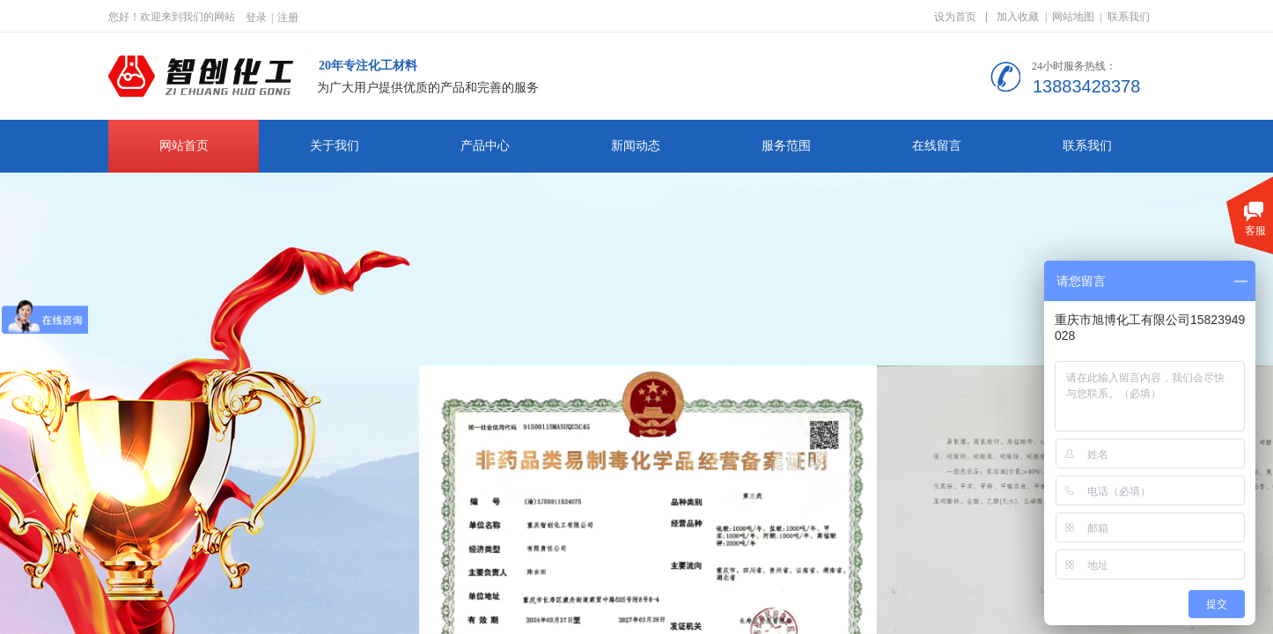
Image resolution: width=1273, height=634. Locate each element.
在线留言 (936, 145)
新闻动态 (635, 145)
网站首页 (184, 145)
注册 (287, 17)
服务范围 (786, 145)
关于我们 (334, 145)
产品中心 (485, 145)
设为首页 (955, 17)
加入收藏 (1018, 17)
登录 (256, 17)
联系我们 (1087, 145)
